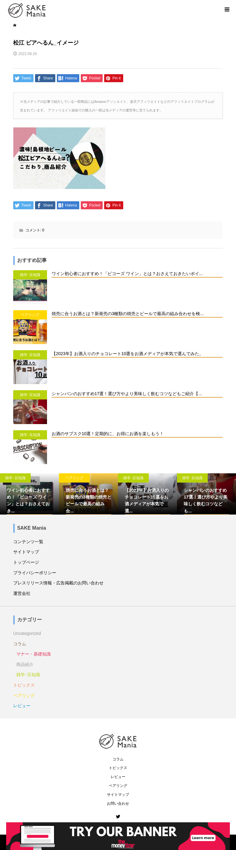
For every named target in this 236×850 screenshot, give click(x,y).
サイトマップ (26, 551)
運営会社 (21, 593)
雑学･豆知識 (28, 674)
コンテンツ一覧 (28, 541)
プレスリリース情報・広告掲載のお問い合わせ (58, 582)
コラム (19, 643)
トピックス (24, 685)
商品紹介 (24, 664)
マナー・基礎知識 (33, 654)
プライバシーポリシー (34, 572)
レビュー (21, 705)
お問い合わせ (118, 803)
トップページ (26, 562)
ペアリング (24, 695)
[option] (29, 494)
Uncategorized (27, 633)
